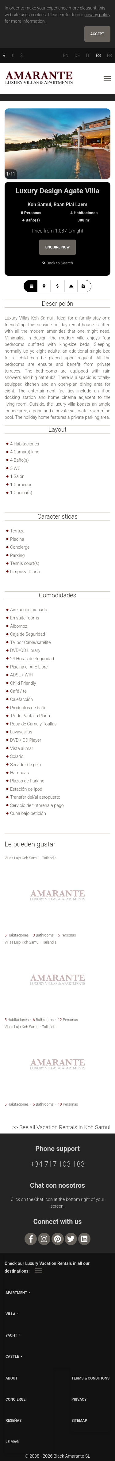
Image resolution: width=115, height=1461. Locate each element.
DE (77, 55)
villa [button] (10, 1314)
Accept (97, 34)
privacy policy (97, 14)
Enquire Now (57, 247)
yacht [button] (11, 1335)
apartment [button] (16, 1293)
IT (88, 55)
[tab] (30, 286)
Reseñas (13, 1420)
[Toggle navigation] (107, 78)
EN (65, 55)
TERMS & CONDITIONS (90, 1378)
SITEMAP (79, 1420)
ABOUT (11, 1378)
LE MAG (12, 1442)
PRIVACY (78, 1399)
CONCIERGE (15, 1399)
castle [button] (12, 1356)
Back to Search (57, 263)
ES (98, 55)
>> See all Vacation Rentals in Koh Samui (61, 1127)
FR (109, 55)
